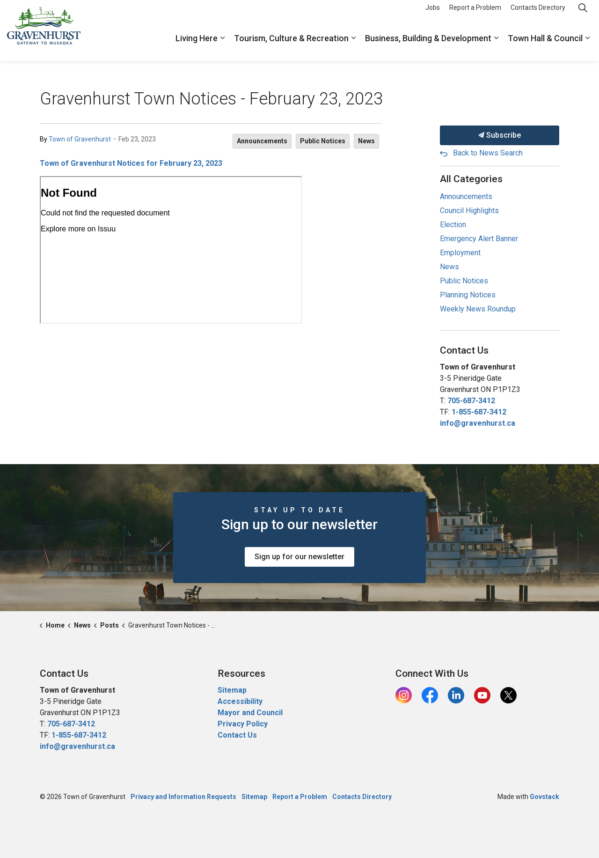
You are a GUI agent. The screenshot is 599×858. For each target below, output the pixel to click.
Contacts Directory (538, 15)
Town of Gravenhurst (80, 139)
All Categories (471, 179)
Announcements (262, 141)
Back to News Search (488, 152)
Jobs (432, 15)
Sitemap (232, 690)
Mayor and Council (251, 712)
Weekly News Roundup (478, 308)
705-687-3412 (471, 400)
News (366, 141)
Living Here (196, 46)
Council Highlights (469, 210)
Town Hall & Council (545, 46)
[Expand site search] (582, 15)
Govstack (544, 796)
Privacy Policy (243, 723)
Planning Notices (468, 294)
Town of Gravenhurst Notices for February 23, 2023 (131, 163)
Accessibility (240, 701)
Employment (460, 252)
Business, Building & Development (428, 46)
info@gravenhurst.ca (477, 423)
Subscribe (499, 135)
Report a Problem (475, 15)
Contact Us (237, 735)
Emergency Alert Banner (479, 238)
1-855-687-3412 (479, 411)
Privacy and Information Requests (183, 796)
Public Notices (322, 141)
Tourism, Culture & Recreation (291, 46)
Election (453, 224)
